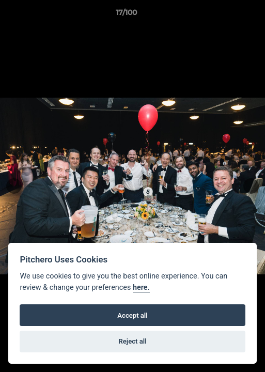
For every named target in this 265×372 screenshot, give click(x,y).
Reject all (132, 341)
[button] (228, 15)
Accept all (132, 315)
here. (141, 287)
